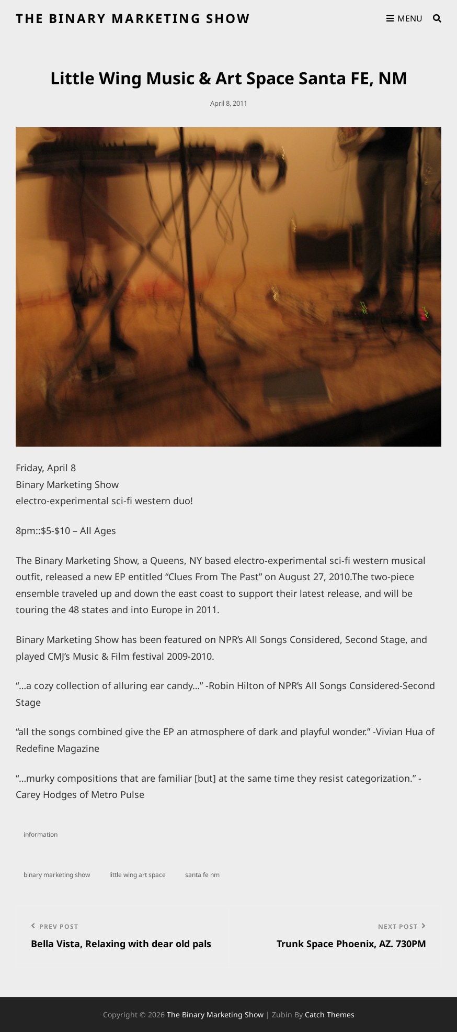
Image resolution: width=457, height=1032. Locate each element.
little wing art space (137, 874)
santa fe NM (202, 874)
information (41, 834)
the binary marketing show (133, 18)
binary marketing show (57, 874)
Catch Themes (330, 1014)
